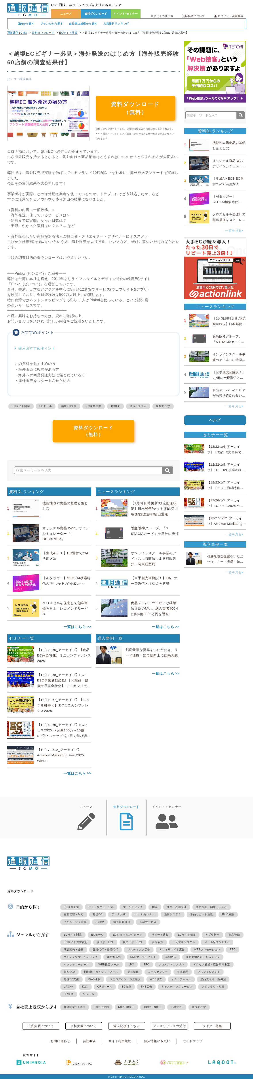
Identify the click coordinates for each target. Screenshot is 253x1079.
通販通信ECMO (17, 32)
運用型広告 (114, 957)
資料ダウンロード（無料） (135, 108)
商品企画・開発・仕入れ (211, 907)
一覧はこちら (74, 627)
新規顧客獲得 (121, 921)
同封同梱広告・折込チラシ (203, 957)
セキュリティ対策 (75, 921)
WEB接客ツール (108, 964)
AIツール (88, 994)
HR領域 (69, 994)
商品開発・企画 (74, 949)
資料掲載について (193, 16)
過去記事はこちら (126, 1026)
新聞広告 (171, 957)
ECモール (45, 406)
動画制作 (133, 971)
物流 (155, 907)
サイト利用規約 (119, 1041)
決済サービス (105, 942)
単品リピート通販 (201, 914)
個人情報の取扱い (157, 1041)
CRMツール (104, 986)
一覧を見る (234, 230)
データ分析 (119, 914)
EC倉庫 (126, 986)
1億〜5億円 (101, 1007)
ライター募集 (212, 1026)
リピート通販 (160, 934)
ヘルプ (215, 420)
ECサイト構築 (187, 934)
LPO (131, 964)
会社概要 (89, 1041)
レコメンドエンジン (171, 964)
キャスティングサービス (176, 986)
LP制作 (68, 986)
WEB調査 (156, 979)
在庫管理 (182, 971)
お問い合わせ (60, 1041)
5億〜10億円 (126, 1007)
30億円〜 (177, 1007)
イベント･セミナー (126, 13)
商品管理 (157, 942)
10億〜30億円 (153, 1007)
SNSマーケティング (143, 957)
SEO (233, 949)
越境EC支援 (68, 406)
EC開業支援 (93, 406)
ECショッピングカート (127, 934)
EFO (146, 964)
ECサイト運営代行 (76, 942)
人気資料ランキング (116, 23)
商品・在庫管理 (177, 907)
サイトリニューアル (101, 907)
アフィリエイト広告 (172, 949)
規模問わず (163, 406)
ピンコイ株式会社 (19, 79)
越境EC (115, 406)
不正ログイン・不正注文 (125, 979)
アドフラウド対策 (213, 986)
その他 (100, 921)
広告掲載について (41, 1026)
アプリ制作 (212, 934)
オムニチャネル (181, 979)
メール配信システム (217, 942)
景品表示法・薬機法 (213, 979)
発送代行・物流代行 (105, 949)
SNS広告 (146, 986)
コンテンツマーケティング (81, 957)
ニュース (66, 13)
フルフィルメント (209, 971)
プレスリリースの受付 (169, 1026)
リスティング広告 (138, 949)
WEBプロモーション (207, 949)
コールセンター (145, 914)
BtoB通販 (228, 914)
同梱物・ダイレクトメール (101, 971)
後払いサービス (133, 942)
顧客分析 (69, 971)
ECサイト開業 (68, 32)
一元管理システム (184, 942)
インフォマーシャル (76, 964)
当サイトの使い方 (162, 16)
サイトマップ (193, 1041)
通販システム (138, 406)
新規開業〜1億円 (74, 1007)
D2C (85, 986)
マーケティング (133, 907)
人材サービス (147, 921)
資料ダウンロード (96, 13)
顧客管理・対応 (74, 914)
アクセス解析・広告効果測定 (211, 964)
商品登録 (234, 934)
